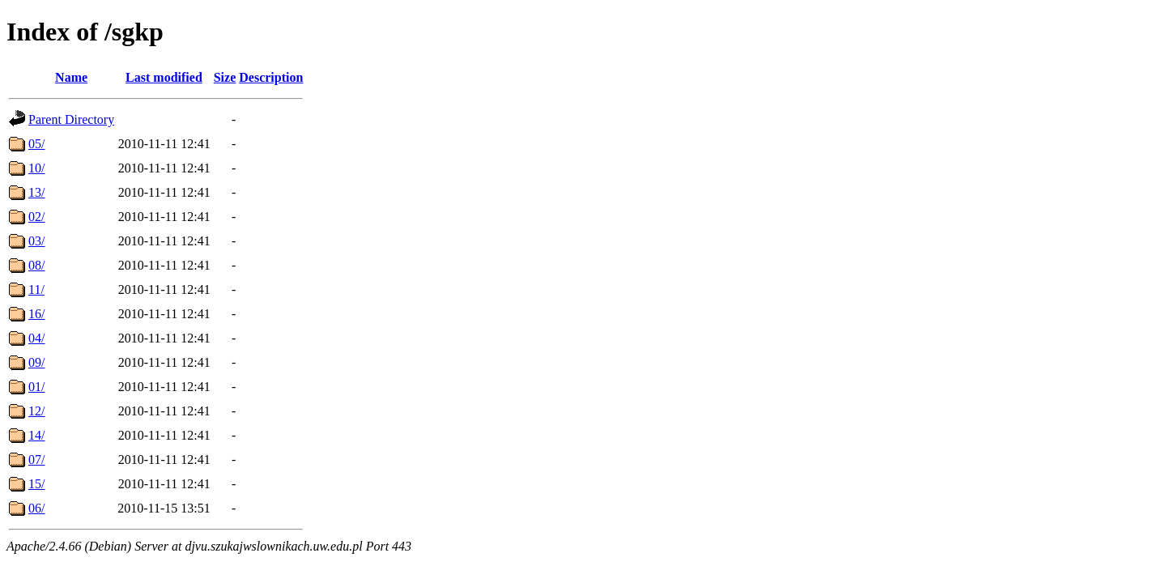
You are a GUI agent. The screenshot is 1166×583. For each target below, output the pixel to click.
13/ (36, 192)
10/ (36, 168)
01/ (36, 387)
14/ (36, 435)
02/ (36, 216)
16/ (36, 314)
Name (71, 77)
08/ (36, 265)
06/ (36, 508)
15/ (36, 484)
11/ (36, 289)
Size (225, 77)
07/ (36, 459)
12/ (36, 411)
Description (271, 77)
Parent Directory (71, 119)
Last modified (164, 77)
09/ (36, 362)
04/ (36, 338)
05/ (36, 144)
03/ (36, 241)
